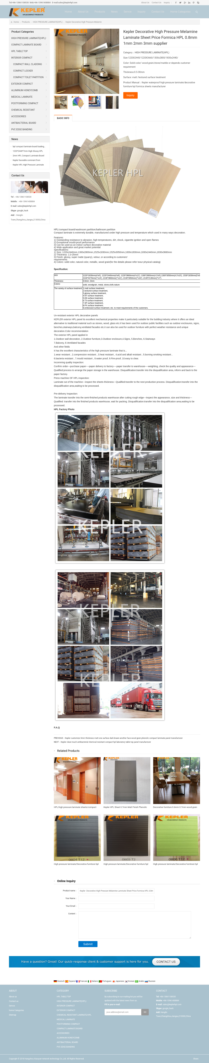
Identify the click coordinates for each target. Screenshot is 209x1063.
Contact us (157, 11)
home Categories (180, 11)
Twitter (180, 2)
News (114, 11)
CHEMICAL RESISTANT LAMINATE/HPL (22, 111)
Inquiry (166, 2)
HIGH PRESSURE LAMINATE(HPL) (47, 22)
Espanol (70, 981)
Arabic (140, 981)
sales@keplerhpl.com (67, 2)
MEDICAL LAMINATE (21, 97)
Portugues (105, 981)
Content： (72, 914)
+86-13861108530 (20, 2)
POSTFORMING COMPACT (24, 103)
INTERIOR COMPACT (21, 57)
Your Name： (71, 898)
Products (100, 11)
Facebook (176, 2)
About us (83, 11)
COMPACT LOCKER (23, 70)
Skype (198, 2)
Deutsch (59, 981)
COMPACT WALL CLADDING (27, 64)
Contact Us (156, 2)
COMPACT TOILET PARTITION (28, 77)
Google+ (185, 2)
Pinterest (194, 2)
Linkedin (189, 2)
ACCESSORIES (18, 116)
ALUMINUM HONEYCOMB (24, 90)
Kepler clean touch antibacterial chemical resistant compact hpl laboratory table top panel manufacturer (106, 742)
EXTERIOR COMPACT (22, 83)
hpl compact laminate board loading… (29, 146)
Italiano (93, 981)
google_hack (22, 210)
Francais (82, 981)
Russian (150, 981)
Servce (127, 11)
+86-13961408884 (42, 2)
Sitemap (12, 1015)
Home (68, 11)
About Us (145, 2)
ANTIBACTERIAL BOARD (23, 123)
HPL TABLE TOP (19, 51)
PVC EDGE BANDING (21, 129)
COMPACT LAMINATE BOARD (26, 44)
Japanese (118, 981)
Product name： (70, 891)
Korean (130, 981)
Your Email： (71, 906)
